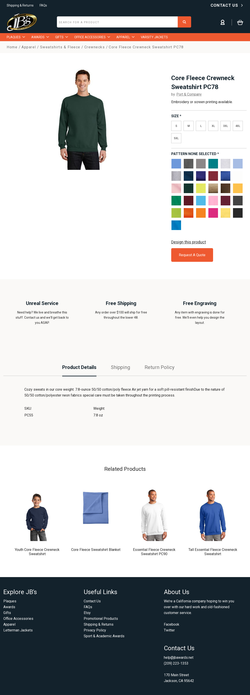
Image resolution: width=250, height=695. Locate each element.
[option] (82, 119)
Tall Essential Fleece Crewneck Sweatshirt (212, 552)
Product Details (79, 367)
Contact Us (92, 601)
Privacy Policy (95, 630)
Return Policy (159, 367)
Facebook (171, 624)
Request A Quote (192, 255)
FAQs (43, 5)
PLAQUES (16, 37)
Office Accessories (18, 618)
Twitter (169, 630)
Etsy (87, 613)
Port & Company (189, 94)
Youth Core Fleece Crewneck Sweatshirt (37, 552)
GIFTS (61, 37)
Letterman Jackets (18, 630)
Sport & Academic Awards (104, 636)
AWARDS (40, 37)
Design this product (188, 242)
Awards (9, 607)
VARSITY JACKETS (154, 37)
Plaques (9, 601)
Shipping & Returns (20, 5)
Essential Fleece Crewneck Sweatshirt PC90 (154, 552)
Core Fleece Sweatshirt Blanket (95, 550)
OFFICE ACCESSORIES (92, 37)
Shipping (120, 367)
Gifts (7, 613)
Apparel (9, 624)
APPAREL (125, 37)
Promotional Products (101, 618)
